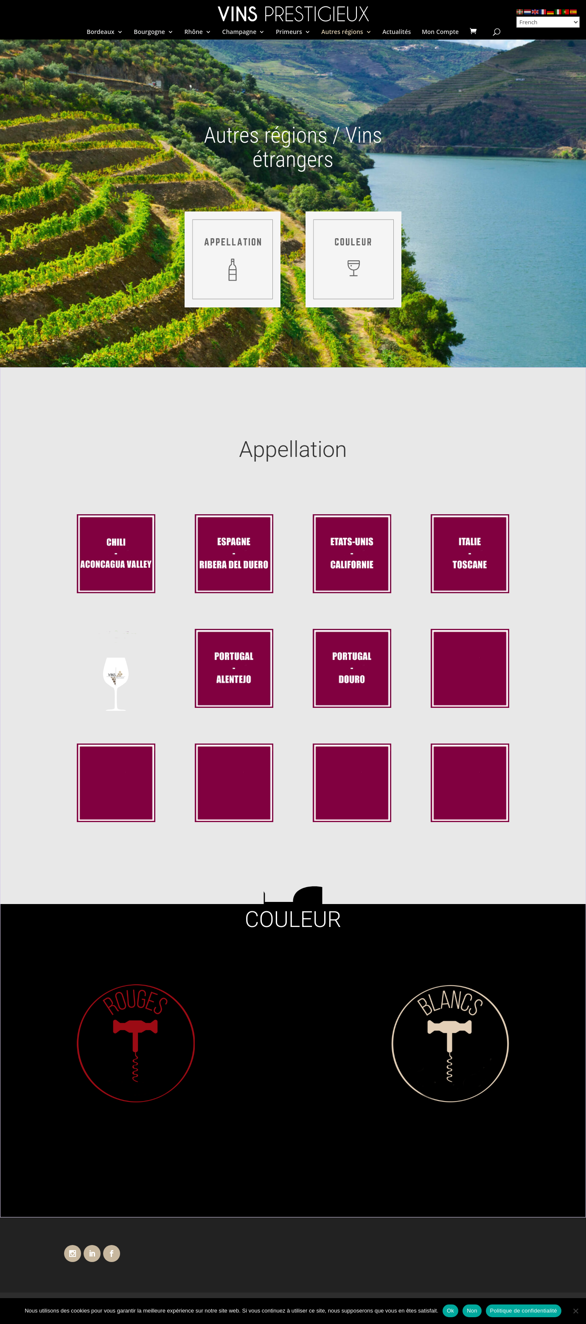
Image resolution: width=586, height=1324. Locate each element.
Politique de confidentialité (523, 1310)
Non (472, 1310)
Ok (450, 1310)
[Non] (575, 1311)
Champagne (239, 32)
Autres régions (342, 32)
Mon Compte (440, 32)
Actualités (396, 32)
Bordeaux (100, 32)
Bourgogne (149, 32)
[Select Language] (548, 22)
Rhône (194, 32)
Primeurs (289, 32)
